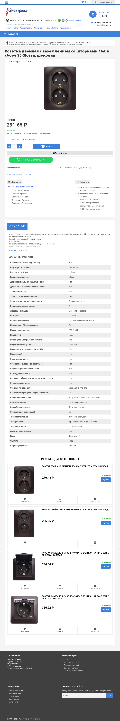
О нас (65, 659)
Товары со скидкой (70, 665)
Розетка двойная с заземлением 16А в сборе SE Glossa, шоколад (75, 466)
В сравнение (28, 139)
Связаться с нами (15, 690)
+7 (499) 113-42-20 (101, 23)
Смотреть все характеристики (19, 175)
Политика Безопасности (72, 671)
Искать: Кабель (26, 28)
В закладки (13, 139)
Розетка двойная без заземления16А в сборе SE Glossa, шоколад (75, 509)
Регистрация (13, 695)
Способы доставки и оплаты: (20, 187)
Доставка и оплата (70, 662)
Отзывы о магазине (70, 668)
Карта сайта (12, 701)
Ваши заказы (13, 698)
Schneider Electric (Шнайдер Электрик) (75, 168)
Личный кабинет (14, 693)
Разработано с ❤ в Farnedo (30, 718)
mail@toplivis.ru (104, 25)
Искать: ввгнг (39, 28)
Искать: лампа (65, 28)
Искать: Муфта (12, 28)
